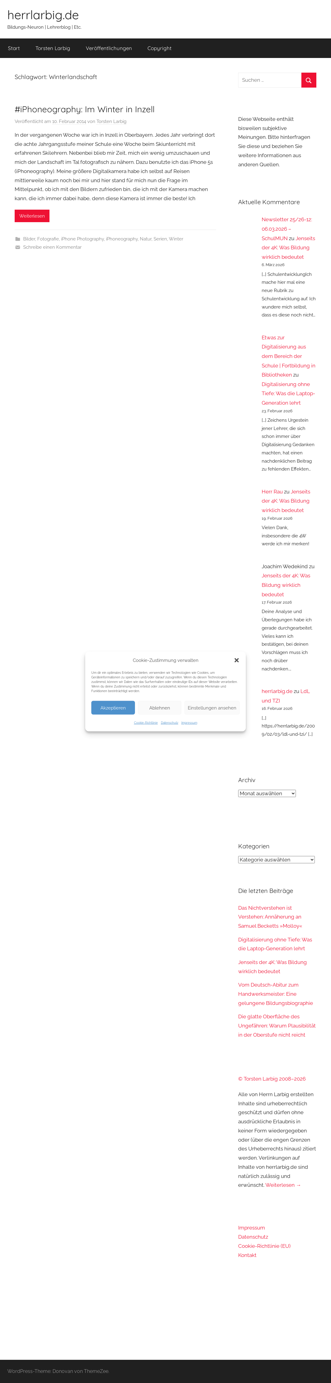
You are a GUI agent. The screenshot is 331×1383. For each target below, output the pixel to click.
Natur (145, 239)
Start (14, 48)
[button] (237, 660)
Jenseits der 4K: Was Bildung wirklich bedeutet (288, 247)
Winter (176, 239)
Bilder (29, 239)
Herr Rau (272, 492)
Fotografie (48, 239)
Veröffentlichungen (109, 48)
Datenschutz (169, 722)
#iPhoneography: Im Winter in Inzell (85, 109)
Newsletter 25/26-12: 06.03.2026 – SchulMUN (287, 228)
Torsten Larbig (52, 48)
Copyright (159, 48)
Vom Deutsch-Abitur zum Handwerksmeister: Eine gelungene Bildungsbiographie (275, 994)
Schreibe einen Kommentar (52, 247)
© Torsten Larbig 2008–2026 (272, 1079)
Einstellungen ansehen (212, 707)
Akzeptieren (113, 707)
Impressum (189, 722)
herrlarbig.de (43, 14)
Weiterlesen (32, 216)
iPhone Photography (82, 239)
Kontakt (247, 1255)
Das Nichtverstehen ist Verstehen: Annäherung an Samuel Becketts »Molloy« (270, 917)
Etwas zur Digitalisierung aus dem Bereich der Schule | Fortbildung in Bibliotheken (288, 356)
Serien (160, 239)
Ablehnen (159, 707)
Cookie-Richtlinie (146, 722)
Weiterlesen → (283, 1185)
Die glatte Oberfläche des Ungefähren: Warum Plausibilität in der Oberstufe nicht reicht (277, 1025)
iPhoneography (122, 239)
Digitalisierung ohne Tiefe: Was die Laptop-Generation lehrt (288, 393)
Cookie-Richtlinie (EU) (264, 1246)
